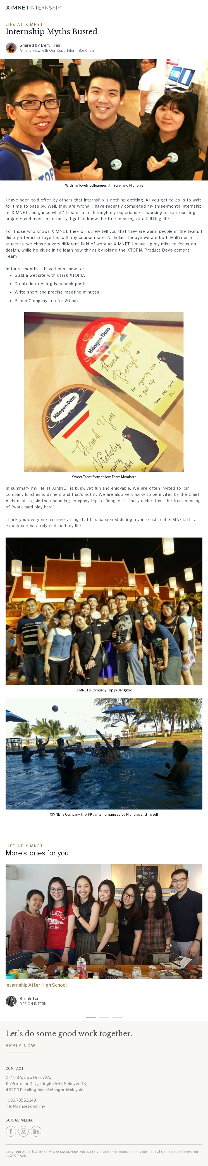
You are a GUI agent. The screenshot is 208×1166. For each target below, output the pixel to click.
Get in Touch (171, 1151)
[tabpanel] (104, 939)
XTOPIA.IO (18, 1155)
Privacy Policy (146, 1151)
